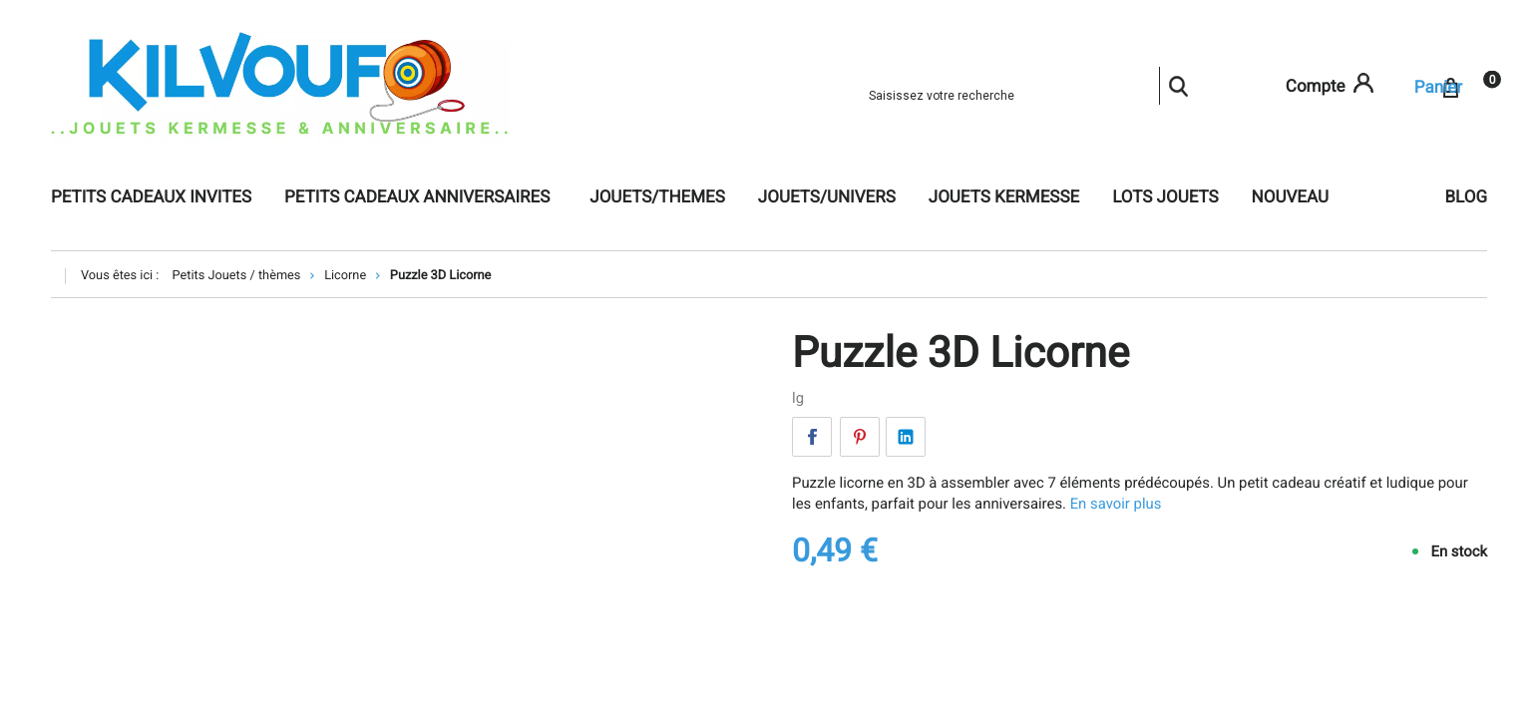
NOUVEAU (1290, 197)
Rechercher (1178, 86)
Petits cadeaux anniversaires (417, 197)
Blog (1466, 197)
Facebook (812, 437)
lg (798, 398)
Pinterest (860, 437)
